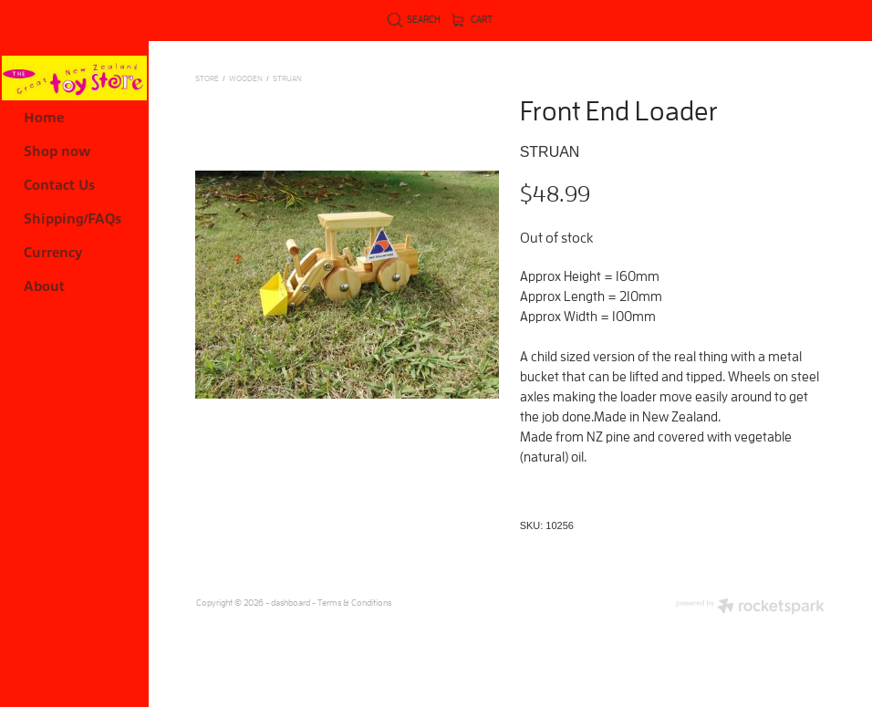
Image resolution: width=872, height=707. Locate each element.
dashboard (290, 603)
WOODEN (246, 78)
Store (207, 78)
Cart (472, 19)
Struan (287, 78)
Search (414, 19)
